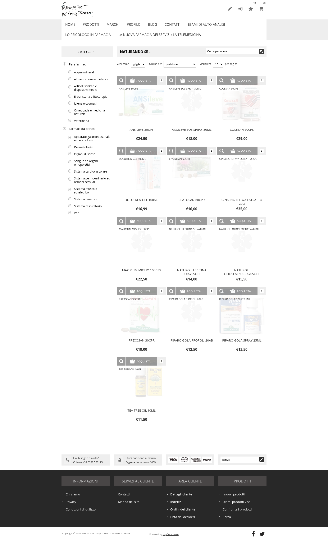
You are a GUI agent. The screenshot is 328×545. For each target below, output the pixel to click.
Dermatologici (83, 152)
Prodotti (89, 25)
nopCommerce (171, 538)
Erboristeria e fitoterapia (90, 101)
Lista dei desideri (182, 521)
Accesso (240, 8)
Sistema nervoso (85, 204)
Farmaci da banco (82, 133)
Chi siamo (73, 498)
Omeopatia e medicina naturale (89, 116)
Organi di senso (84, 159)
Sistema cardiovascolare (90, 176)
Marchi (110, 25)
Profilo (130, 25)
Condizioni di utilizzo (81, 513)
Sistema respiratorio (88, 211)
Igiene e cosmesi (85, 108)
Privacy (71, 506)
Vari (76, 218)
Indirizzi (176, 506)
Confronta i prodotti (237, 513)
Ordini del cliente (182, 513)
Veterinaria (81, 125)
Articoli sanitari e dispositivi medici (85, 92)
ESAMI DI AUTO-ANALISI (199, 25)
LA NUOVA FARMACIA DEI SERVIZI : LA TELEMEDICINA (158, 38)
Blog (147, 25)
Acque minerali (84, 77)
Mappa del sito (129, 506)
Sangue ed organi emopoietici (86, 167)
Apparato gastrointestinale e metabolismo (92, 143)
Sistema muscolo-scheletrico (86, 195)
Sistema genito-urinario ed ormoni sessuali (92, 184)
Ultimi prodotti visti (237, 506)
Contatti (167, 25)
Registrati (230, 8)
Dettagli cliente (181, 498)
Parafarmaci (78, 69)
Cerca (227, 521)
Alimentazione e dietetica (91, 84)
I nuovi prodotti (234, 498)
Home (70, 25)
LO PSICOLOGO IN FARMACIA (87, 38)
